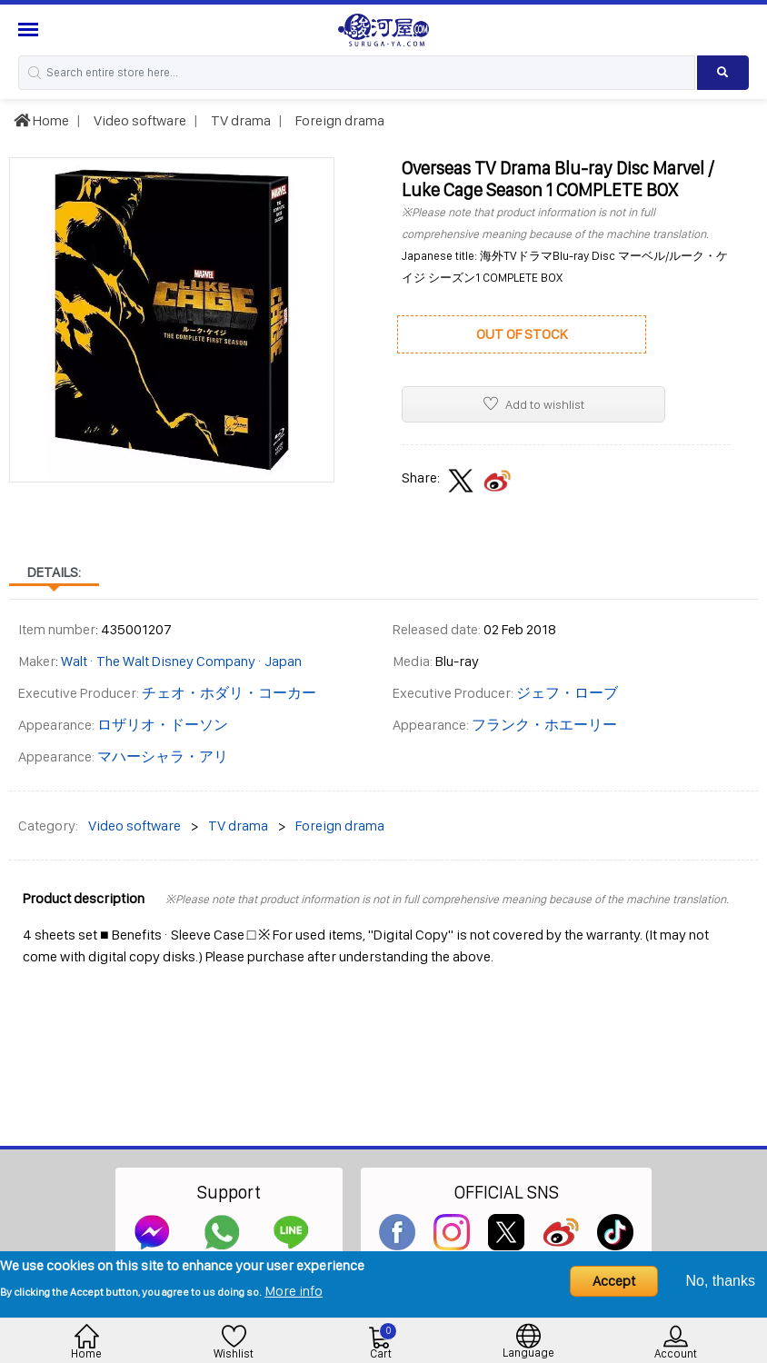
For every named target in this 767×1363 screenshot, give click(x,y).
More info (293, 1290)
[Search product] (723, 72)
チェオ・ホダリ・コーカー (229, 692)
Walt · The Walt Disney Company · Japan (181, 661)
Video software (138, 120)
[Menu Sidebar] (30, 29)
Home (41, 120)
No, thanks (720, 1280)
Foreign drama (338, 120)
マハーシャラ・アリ (162, 756)
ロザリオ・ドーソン (162, 724)
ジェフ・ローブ (567, 692)
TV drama (239, 120)
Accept (614, 1280)
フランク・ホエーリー (544, 724)
